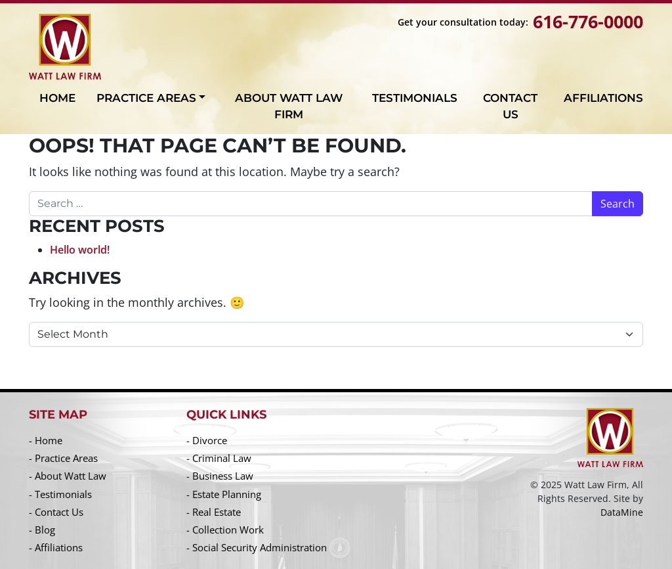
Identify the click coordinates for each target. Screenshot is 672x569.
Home (57, 97)
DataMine (621, 512)
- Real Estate (213, 511)
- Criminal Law (218, 458)
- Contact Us (56, 511)
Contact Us (510, 106)
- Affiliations (56, 547)
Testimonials (414, 97)
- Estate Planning (223, 494)
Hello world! (80, 249)
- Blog (42, 529)
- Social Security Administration (256, 547)
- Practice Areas (63, 458)
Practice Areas (146, 97)
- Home (45, 440)
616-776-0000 (588, 21)
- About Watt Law (67, 475)
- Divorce (206, 440)
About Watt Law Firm (289, 106)
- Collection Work (225, 529)
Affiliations (603, 97)
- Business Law (219, 475)
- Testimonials (60, 494)
